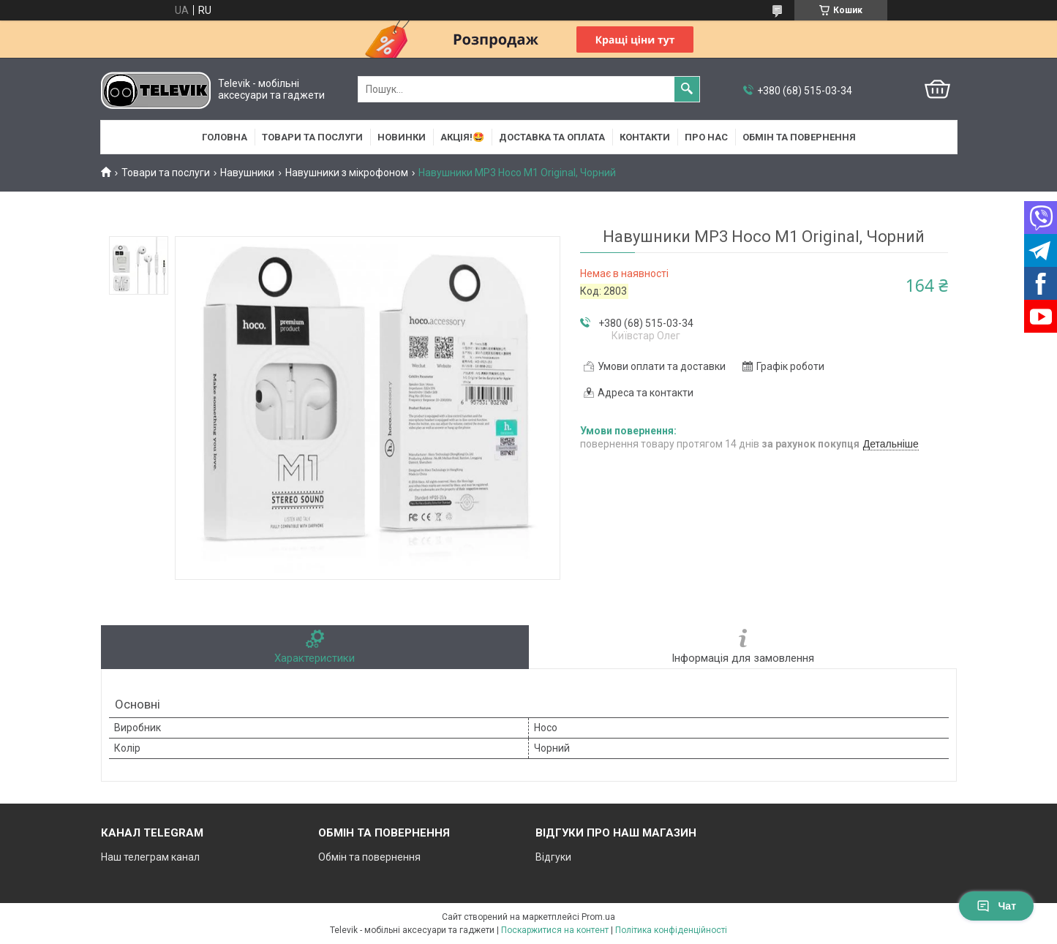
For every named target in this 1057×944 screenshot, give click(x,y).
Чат (996, 906)
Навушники (247, 172)
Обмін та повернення (799, 137)
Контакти (645, 137)
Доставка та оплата (552, 137)
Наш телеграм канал (150, 857)
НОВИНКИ (401, 137)
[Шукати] (686, 89)
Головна (224, 137)
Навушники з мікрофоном (346, 172)
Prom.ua (598, 917)
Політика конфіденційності (671, 930)
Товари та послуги (312, 137)
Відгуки (553, 857)
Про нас (706, 137)
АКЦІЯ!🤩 (462, 137)
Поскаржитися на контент (555, 930)
